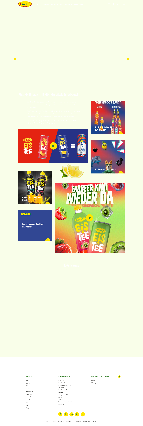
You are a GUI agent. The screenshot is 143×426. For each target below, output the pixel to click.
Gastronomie (29, 391)
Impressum (53, 421)
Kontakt (93, 380)
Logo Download (62, 390)
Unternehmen (56, 4)
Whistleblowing (70, 421)
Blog (76, 4)
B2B (81, 4)
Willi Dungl (29, 405)
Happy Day (29, 394)
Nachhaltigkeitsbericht (64, 385)
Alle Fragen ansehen (96, 383)
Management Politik (63, 395)
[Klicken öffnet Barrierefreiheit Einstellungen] (123, 4)
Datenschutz (61, 421)
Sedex (60, 397)
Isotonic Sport (29, 397)
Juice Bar (28, 400)
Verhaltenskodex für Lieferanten (67, 402)
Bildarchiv (61, 404)
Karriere (68, 4)
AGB (47, 421)
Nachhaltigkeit (62, 383)
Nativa (27, 402)
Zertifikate (61, 399)
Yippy (27, 408)
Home (38, 4)
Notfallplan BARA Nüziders (83, 421)
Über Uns (61, 380)
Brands (46, 4)
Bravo (27, 380)
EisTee (27, 389)
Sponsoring (61, 387)
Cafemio (28, 383)
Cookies (94, 421)
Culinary (28, 386)
